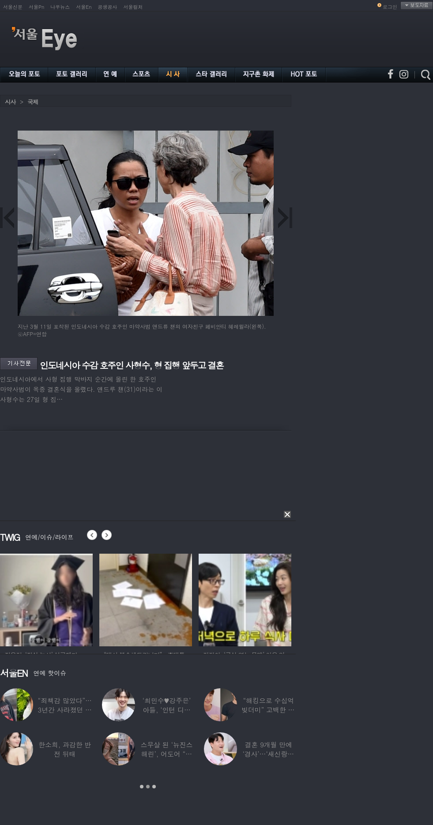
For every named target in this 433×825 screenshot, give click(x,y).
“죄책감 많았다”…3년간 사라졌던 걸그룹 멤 (65, 710)
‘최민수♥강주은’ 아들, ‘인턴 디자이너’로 (167, 710)
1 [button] (141, 786)
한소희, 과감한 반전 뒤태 (64, 749)
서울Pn (36, 7)
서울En (83, 7)
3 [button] (154, 786)
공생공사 (107, 7)
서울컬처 (133, 7)
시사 (10, 102)
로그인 (390, 7)
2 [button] (148, 786)
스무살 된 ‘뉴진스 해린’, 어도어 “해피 (167, 754)
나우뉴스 (60, 7)
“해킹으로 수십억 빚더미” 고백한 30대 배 (268, 710)
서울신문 (13, 7)
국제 (32, 102)
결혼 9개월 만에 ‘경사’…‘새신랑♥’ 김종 (268, 754)
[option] (46, 599)
